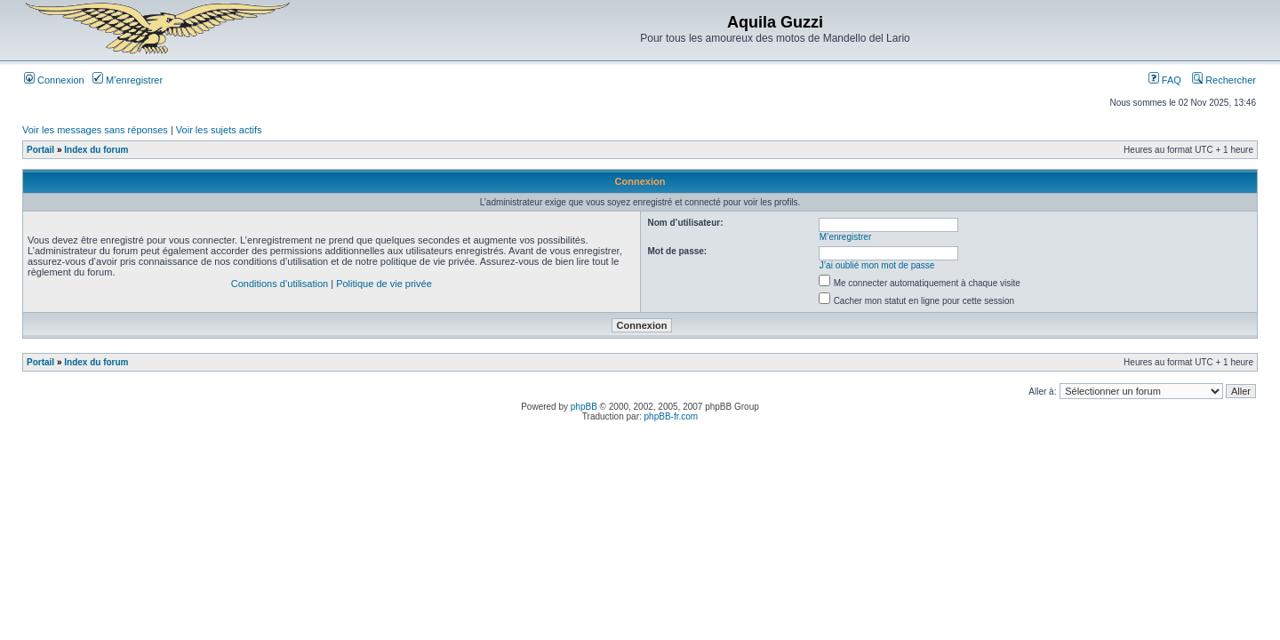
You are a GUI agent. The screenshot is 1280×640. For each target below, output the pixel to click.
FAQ (1164, 80)
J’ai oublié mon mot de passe (877, 265)
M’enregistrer (127, 80)
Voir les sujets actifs (219, 129)
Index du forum (96, 150)
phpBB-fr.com (671, 416)
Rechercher (1224, 80)
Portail (40, 150)
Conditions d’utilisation (279, 283)
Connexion (54, 80)
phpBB (584, 407)
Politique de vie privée (384, 283)
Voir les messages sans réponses (95, 129)
